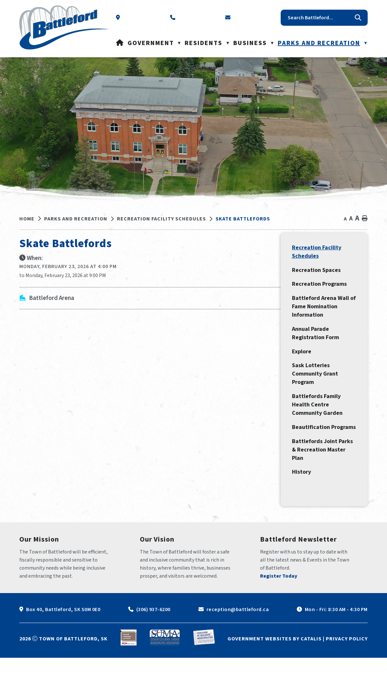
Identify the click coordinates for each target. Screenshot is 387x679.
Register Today (278, 597)
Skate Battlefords (243, 218)
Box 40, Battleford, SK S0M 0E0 (63, 630)
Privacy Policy (347, 660)
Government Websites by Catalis (274, 660)
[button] (358, 17)
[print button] (365, 218)
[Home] (120, 43)
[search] (319, 17)
